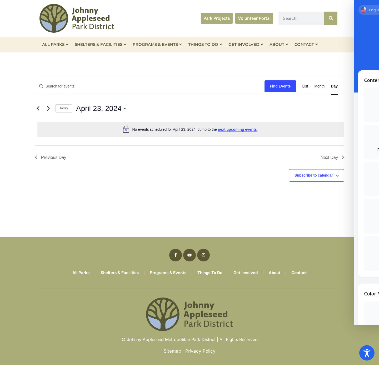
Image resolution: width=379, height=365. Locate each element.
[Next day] (48, 108)
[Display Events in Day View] (334, 86)
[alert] (190, 129)
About (279, 44)
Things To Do (205, 44)
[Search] (330, 18)
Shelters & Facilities (100, 44)
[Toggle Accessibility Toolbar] (367, 353)
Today (63, 108)
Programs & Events (157, 44)
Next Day (332, 157)
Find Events (280, 86)
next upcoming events (237, 129)
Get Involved (245, 44)
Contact (306, 44)
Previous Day (50, 157)
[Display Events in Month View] (319, 86)
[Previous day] (38, 108)
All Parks (55, 44)
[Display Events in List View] (305, 86)
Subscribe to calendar (314, 175)
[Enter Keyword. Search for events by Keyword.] (150, 86)
